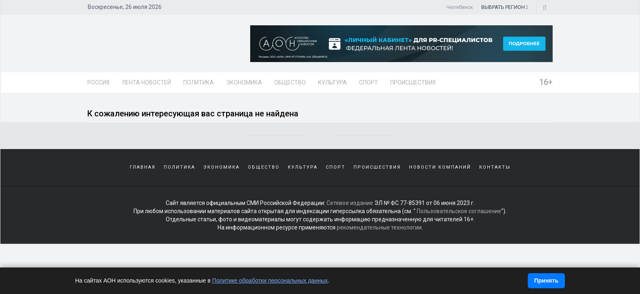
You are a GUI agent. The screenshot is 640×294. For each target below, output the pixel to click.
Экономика (244, 82)
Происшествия (413, 82)
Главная (143, 167)
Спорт (368, 82)
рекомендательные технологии (379, 227)
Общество (290, 82)
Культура (332, 82)
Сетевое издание (350, 203)
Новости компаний (440, 167)
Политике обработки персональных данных (270, 280)
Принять (546, 280)
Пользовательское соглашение (459, 211)
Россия (98, 82)
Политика (198, 82)
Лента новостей (146, 82)
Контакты (495, 167)
